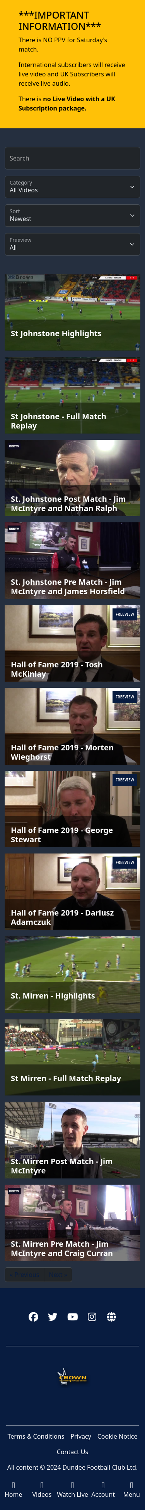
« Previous (24, 1274)
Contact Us (72, 1452)
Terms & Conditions (35, 1436)
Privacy (80, 1436)
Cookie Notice (117, 1436)
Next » (58, 1274)
